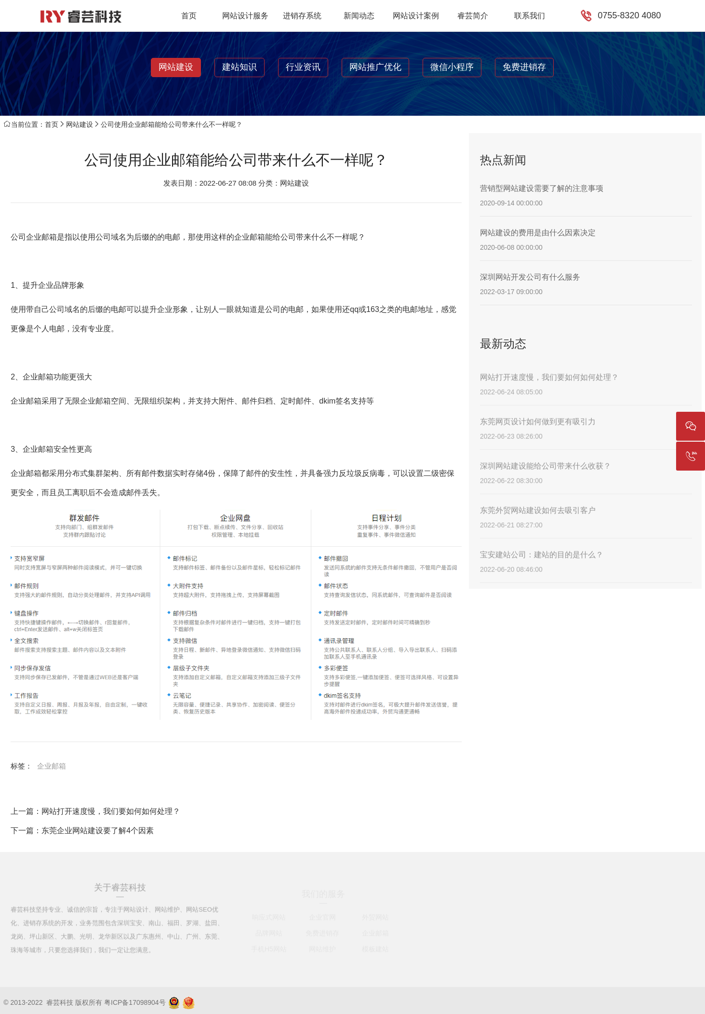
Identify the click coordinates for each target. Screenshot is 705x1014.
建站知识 (239, 67)
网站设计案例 (416, 16)
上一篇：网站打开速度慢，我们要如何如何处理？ (95, 811)
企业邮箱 (51, 766)
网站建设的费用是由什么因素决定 (538, 233)
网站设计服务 (245, 16)
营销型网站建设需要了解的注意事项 (541, 188)
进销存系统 (302, 16)
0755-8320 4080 (629, 15)
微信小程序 (452, 67)
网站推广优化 (375, 67)
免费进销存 (524, 67)
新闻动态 (359, 16)
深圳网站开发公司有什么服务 (530, 277)
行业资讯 (303, 67)
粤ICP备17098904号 (135, 1002)
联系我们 (529, 16)
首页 (189, 16)
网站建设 (176, 67)
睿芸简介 (472, 16)
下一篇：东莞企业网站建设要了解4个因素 (82, 830)
